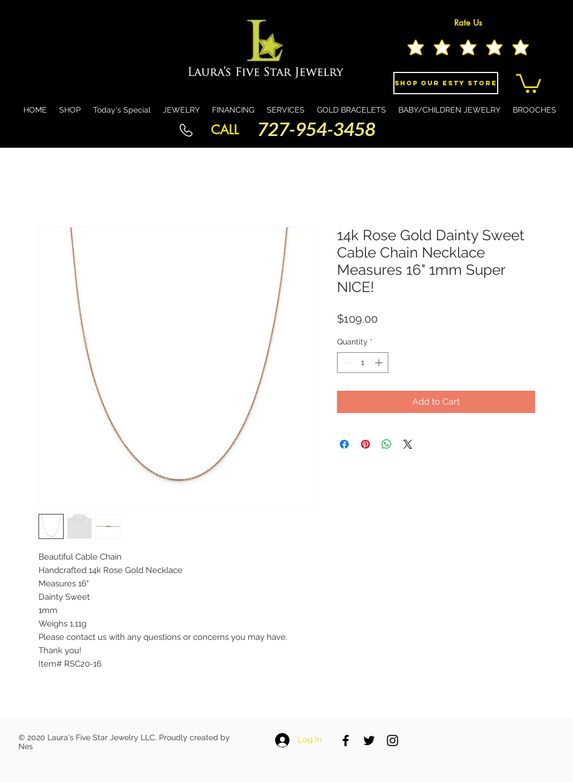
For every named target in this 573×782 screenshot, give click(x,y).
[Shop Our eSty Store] (445, 83)
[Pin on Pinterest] (365, 444)
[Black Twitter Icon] (369, 740)
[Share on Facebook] (344, 444)
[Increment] (380, 362)
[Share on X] (408, 444)
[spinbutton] (363, 362)
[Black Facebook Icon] (345, 740)
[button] (528, 82)
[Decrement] (346, 362)
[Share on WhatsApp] (386, 444)
